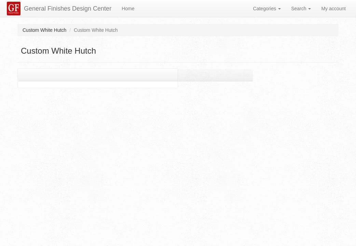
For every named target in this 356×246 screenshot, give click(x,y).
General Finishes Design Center (67, 8)
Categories (267, 8)
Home (128, 8)
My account (333, 8)
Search (301, 8)
